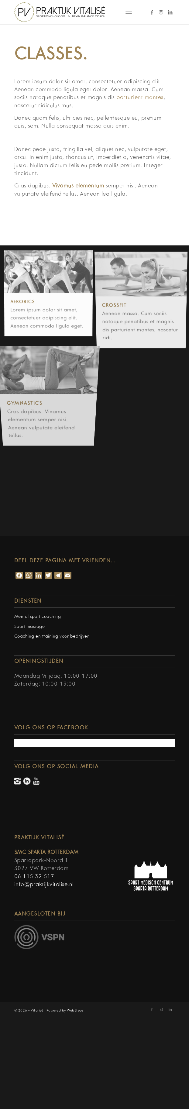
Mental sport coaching (37, 617)
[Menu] (128, 12)
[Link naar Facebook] (151, 12)
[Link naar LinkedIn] (170, 12)
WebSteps (75, 1010)
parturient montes (139, 97)
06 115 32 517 (34, 876)
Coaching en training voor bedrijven (52, 636)
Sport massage (29, 627)
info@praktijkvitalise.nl (44, 884)
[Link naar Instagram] (161, 12)
